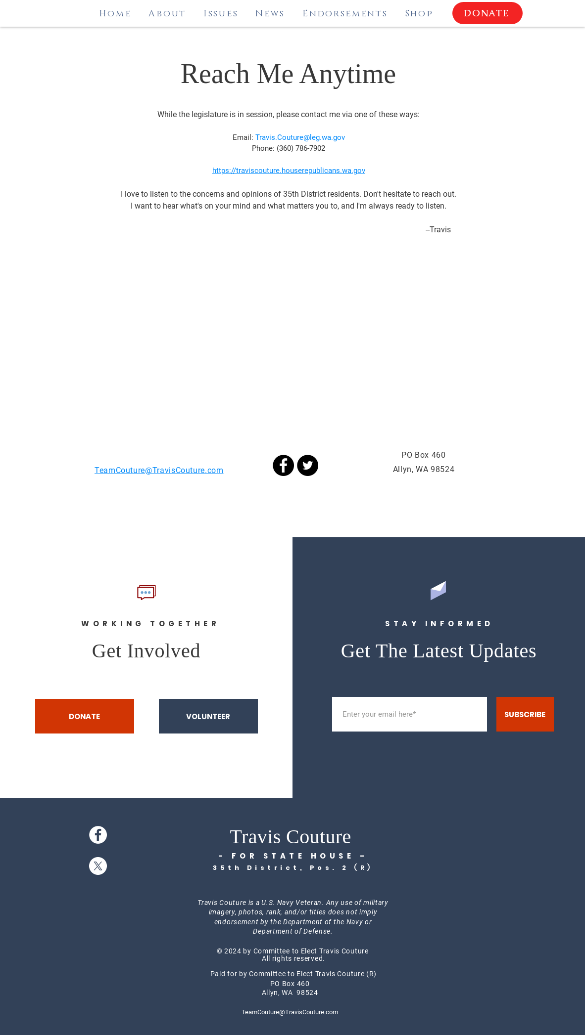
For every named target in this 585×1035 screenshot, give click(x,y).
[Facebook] (283, 465)
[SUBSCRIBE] (525, 714)
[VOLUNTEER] (208, 716)
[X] (98, 866)
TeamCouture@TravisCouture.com (290, 1012)
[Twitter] (307, 465)
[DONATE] (487, 13)
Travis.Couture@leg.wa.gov (300, 137)
